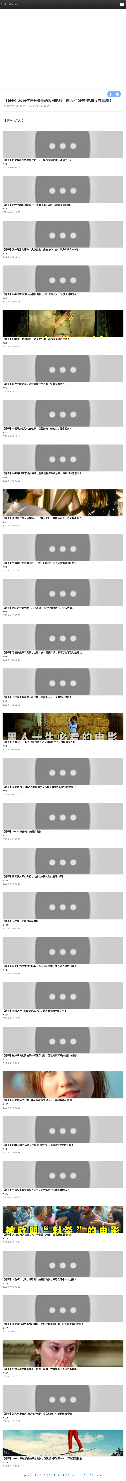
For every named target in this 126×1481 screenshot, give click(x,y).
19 (89, 1475)
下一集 (114, 94)
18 (84, 1475)
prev (26, 1475)
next (99, 1475)
